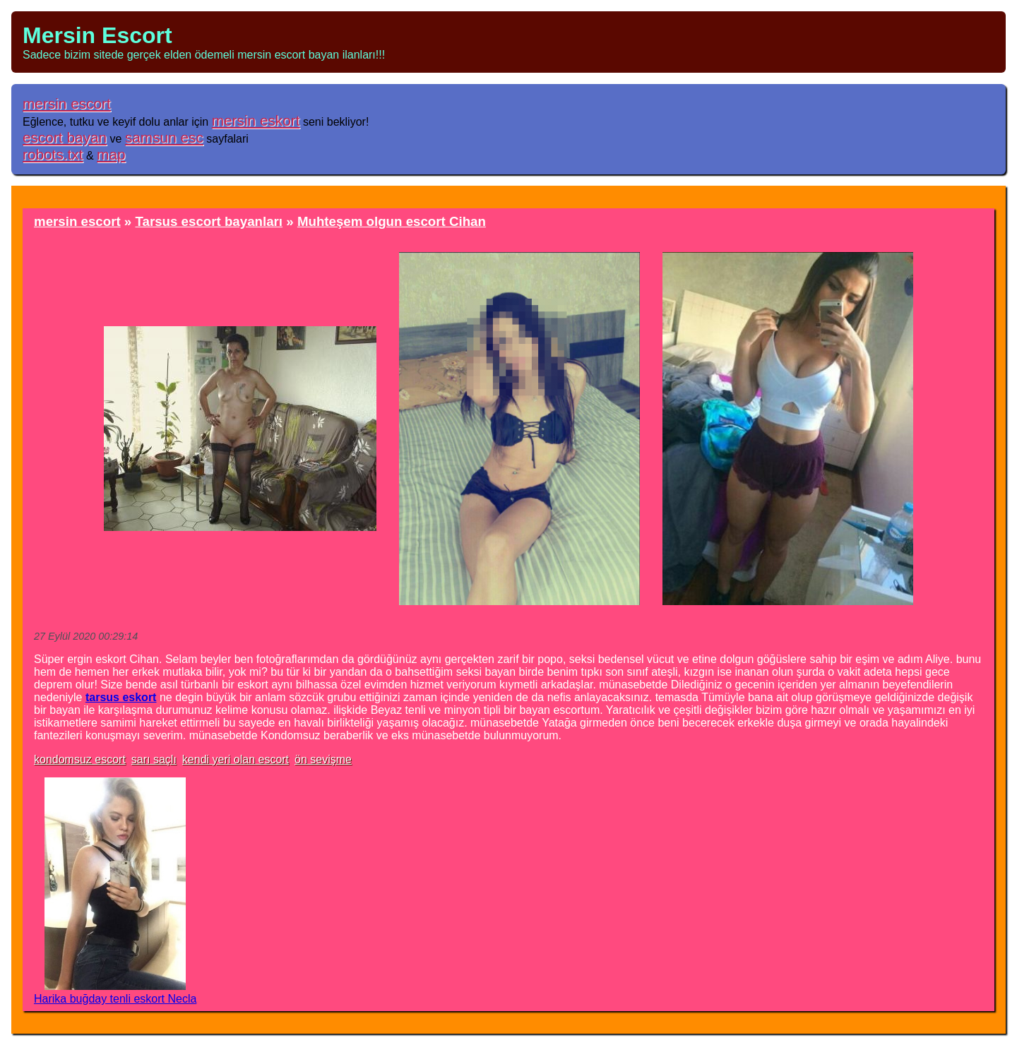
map (111, 154)
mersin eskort (256, 120)
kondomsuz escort (80, 759)
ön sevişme (323, 759)
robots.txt (53, 154)
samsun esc (164, 137)
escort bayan (65, 137)
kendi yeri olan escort (235, 759)
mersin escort (67, 103)
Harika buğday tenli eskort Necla (115, 999)
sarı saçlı (154, 759)
